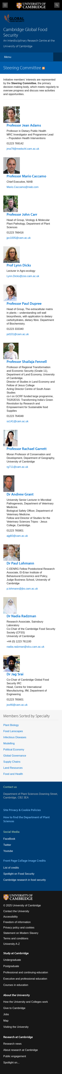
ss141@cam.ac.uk (17, 421)
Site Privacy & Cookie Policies (22, 810)
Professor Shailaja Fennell (27, 361)
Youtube (8, 851)
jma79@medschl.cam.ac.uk (23, 148)
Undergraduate (12, 959)
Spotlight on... (11, 1062)
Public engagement (14, 1056)
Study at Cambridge (16, 953)
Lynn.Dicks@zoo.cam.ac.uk (23, 276)
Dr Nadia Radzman (21, 616)
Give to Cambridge (14, 1008)
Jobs (6, 1014)
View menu (5, 5)
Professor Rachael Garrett (27, 448)
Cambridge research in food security (24, 879)
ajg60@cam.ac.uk (17, 535)
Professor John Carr (22, 214)
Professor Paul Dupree (24, 303)
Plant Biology (11, 725)
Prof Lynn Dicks (19, 265)
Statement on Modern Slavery (20, 933)
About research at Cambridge (20, 1050)
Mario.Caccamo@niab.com (23, 187)
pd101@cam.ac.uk (18, 334)
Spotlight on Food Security (18, 873)
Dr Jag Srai (15, 674)
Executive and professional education (25, 978)
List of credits (11, 867)
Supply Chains (11, 761)
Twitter (7, 844)
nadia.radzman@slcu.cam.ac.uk (25, 646)
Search (57, 5)
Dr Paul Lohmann (20, 563)
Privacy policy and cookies (18, 927)
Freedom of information (17, 922)
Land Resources (13, 767)
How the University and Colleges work (25, 1001)
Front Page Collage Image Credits (24, 860)
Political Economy (13, 749)
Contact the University (16, 911)
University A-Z (11, 943)
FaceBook (9, 838)
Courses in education (15, 985)
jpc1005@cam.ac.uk (19, 237)
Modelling (9, 743)
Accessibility (10, 916)
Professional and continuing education (25, 972)
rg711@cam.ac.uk (17, 466)
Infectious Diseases (14, 737)
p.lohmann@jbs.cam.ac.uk (22, 588)
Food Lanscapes (13, 731)
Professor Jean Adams (24, 125)
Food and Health (13, 774)
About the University (16, 995)
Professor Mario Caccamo (26, 176)
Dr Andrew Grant (20, 494)
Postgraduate (11, 966)
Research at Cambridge (18, 1037)
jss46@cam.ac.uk (17, 704)
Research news (12, 1043)
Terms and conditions (15, 938)
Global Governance (14, 755)
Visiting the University (16, 1026)
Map (5, 1020)
